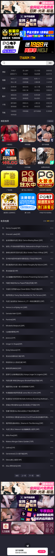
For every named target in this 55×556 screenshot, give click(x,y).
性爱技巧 (49, 106)
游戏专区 (49, 70)
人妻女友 (37, 103)
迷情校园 (13, 106)
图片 (3, 96)
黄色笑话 (37, 106)
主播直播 (37, 82)
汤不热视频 (37, 111)
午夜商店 (13, 111)
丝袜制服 (25, 82)
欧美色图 (37, 95)
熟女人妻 (13, 82)
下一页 (31, 476)
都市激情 (13, 103)
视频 (3, 80)
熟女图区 (37, 98)
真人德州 (25, 70)
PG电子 (13, 70)
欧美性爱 (49, 87)
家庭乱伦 (25, 103)
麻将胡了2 (13, 74)
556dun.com (27, 58)
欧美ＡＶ (37, 79)
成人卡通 (37, 87)
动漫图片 (49, 95)
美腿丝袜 (13, 98)
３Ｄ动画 (49, 79)
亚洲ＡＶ (13, 79)
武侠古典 (49, 103)
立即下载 (42, 551)
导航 (3, 112)
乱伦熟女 (37, 90)
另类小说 (25, 106)
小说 (3, 104)
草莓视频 (25, 111)
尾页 (38, 476)
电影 (3, 88)
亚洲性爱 (13, 87)
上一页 (24, 476)
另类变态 (49, 90)
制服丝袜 (13, 90)
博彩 (3, 72)
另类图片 (49, 98)
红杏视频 (49, 111)
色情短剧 (13, 115)
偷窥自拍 (13, 95)
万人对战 (37, 70)
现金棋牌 (37, 74)
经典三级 (25, 90)
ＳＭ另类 (49, 82)
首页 (17, 476)
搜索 (50, 63)
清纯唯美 (25, 98)
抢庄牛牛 (49, 74)
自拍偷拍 (25, 79)
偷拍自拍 (25, 87)
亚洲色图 (25, 95)
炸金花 (25, 74)
